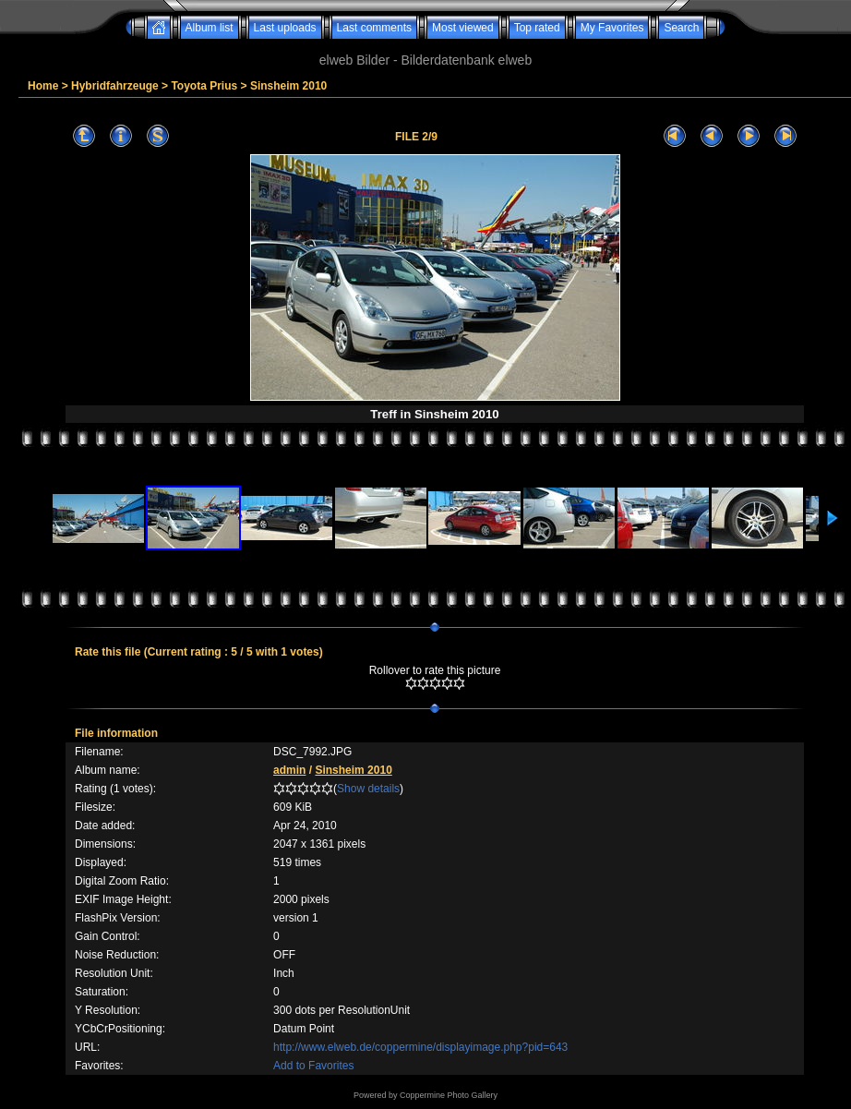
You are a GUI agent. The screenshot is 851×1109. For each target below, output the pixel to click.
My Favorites (612, 27)
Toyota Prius (204, 85)
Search (681, 27)
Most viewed (463, 27)
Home (43, 85)
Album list (210, 27)
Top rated (537, 27)
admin (289, 770)
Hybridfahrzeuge (115, 85)
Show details (368, 788)
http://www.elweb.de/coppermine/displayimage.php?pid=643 (420, 1047)
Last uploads (285, 27)
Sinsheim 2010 (288, 85)
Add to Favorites (313, 1065)
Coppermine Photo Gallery (448, 1095)
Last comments (374, 27)
